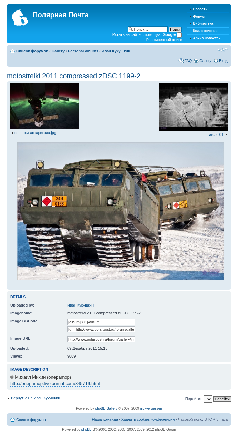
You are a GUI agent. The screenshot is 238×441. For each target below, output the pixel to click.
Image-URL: (21, 338)
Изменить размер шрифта (223, 50)
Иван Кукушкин (116, 51)
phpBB (86, 429)
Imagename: (21, 313)
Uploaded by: (22, 305)
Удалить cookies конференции (148, 419)
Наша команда (105, 419)
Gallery (58, 51)
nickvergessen (151, 408)
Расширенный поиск (164, 40)
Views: (16, 356)
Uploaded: (19, 348)
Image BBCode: (24, 321)
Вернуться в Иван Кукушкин (35, 398)
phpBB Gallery (106, 408)
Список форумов (32, 51)
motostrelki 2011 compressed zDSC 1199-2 (73, 76)
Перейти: (193, 399)
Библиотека (203, 24)
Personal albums (83, 51)
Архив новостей (206, 38)
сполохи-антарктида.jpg (35, 133)
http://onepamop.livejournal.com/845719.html (55, 383)
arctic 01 (216, 134)
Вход (223, 61)
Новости (200, 9)
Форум (198, 16)
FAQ (188, 61)
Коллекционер (205, 31)
